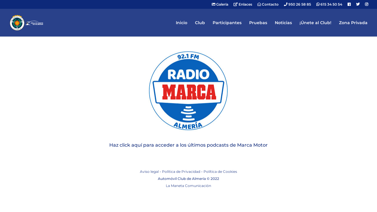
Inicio (181, 23)
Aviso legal (149, 171)
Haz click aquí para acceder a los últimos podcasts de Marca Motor (188, 145)
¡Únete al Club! (315, 23)
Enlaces (243, 4)
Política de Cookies (220, 171)
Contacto (268, 4)
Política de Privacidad (181, 171)
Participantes (227, 23)
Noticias (283, 23)
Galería (220, 4)
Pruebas (258, 23)
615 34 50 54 (329, 4)
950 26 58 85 (297, 4)
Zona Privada (353, 23)
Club (200, 23)
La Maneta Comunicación (188, 185)
